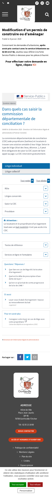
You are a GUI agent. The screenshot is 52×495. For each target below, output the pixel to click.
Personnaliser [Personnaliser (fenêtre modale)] (26, 490)
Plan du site (27, 456)
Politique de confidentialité (27, 447)
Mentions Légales (26, 452)
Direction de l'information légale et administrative (21, 340)
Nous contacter (26, 431)
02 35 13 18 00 (28, 424)
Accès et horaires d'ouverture (26, 439)
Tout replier (27, 181)
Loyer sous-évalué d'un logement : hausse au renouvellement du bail (26, 301)
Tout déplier (43, 181)
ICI (34, 64)
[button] (26, 188)
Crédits (27, 460)
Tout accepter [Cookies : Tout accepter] (18, 484)
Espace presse (26, 465)
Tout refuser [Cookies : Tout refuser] (35, 484)
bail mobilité (22, 227)
